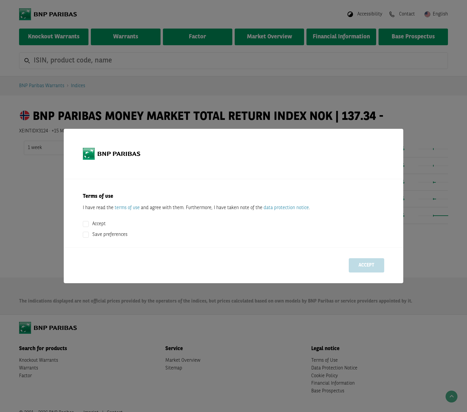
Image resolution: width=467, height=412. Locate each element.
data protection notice (286, 208)
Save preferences (109, 234)
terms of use (127, 208)
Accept (99, 224)
